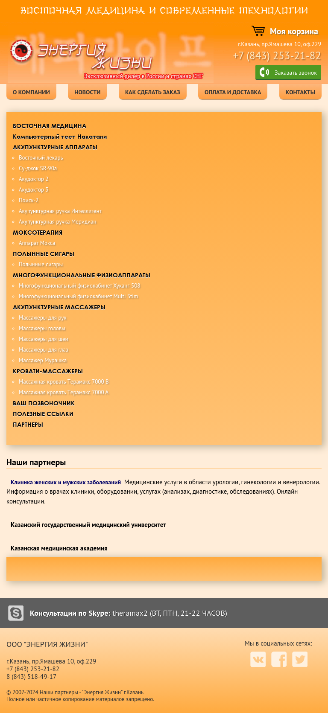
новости (87, 92)
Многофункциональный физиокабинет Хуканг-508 (79, 285)
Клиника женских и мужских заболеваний (66, 482)
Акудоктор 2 (33, 179)
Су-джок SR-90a (38, 168)
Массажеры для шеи (43, 339)
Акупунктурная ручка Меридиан (58, 221)
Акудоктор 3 (33, 189)
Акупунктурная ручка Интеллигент (60, 211)
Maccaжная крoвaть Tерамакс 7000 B (64, 381)
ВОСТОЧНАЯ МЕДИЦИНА (49, 125)
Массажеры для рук (43, 317)
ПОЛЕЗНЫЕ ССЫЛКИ (43, 413)
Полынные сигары (41, 264)
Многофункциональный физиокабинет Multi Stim (78, 296)
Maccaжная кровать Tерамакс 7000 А (63, 392)
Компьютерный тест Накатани (60, 136)
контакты (300, 92)
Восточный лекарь (41, 157)
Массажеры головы (42, 328)
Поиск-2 (28, 200)
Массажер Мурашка (43, 360)
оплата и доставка (233, 92)
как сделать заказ (152, 92)
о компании (31, 92)
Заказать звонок (296, 72)
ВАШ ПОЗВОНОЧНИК (44, 403)
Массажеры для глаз (43, 349)
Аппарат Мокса (37, 243)
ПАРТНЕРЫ (28, 424)
